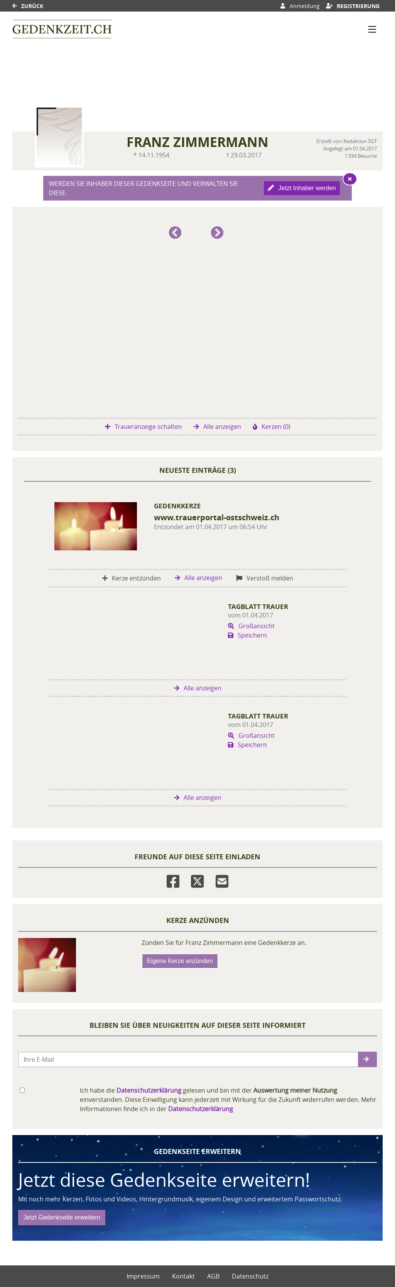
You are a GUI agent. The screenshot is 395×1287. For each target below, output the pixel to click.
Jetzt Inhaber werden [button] (302, 188)
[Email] (222, 879)
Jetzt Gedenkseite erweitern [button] (62, 1217)
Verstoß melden (264, 578)
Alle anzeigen (217, 426)
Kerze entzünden (131, 578)
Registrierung (353, 6)
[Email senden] (188, 1059)
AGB (213, 1276)
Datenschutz (250, 1276)
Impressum (143, 1276)
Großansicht (251, 626)
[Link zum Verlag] (61, 29)
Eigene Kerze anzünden (180, 961)
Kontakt (183, 1276)
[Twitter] (197, 879)
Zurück (27, 6)
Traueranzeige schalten (143, 426)
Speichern (247, 635)
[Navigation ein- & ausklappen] (372, 29)
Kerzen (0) (271, 426)
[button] (176, 235)
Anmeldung (299, 6)
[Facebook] (173, 879)
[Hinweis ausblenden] (350, 179)
